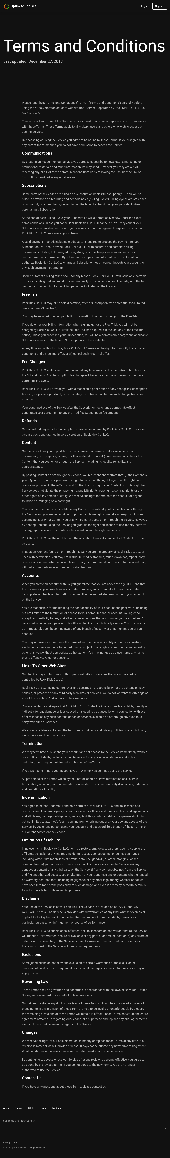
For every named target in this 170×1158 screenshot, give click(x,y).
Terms (15, 1142)
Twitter (43, 1108)
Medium (56, 1108)
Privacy (6, 1142)
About (6, 1108)
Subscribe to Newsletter (19, 1121)
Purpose (18, 1108)
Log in (144, 6)
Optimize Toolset (23, 6)
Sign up (159, 6)
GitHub (31, 1108)
